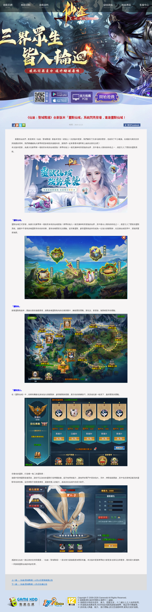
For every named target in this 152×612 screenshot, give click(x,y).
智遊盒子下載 (82, 97)
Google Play (59, 94)
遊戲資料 (44, 6)
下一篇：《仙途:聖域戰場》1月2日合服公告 (29, 584)
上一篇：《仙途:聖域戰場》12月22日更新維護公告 (32, 580)
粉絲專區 (126, 6)
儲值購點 (108, 6)
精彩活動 (26, 6)
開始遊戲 (106, 97)
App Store (59, 100)
